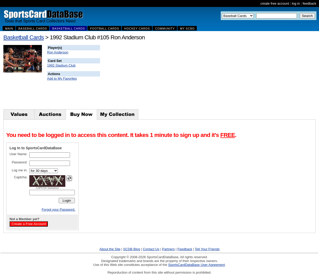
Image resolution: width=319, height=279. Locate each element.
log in (296, 3)
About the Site (110, 249)
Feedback (185, 249)
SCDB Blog (131, 249)
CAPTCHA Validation (47, 188)
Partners (168, 249)
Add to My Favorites (62, 78)
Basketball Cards (23, 37)
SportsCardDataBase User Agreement (196, 265)
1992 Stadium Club (61, 65)
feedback (309, 3)
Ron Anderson (57, 52)
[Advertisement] (193, 77)
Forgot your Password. (58, 209)
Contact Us (151, 249)
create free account (274, 3)
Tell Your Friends (207, 249)
